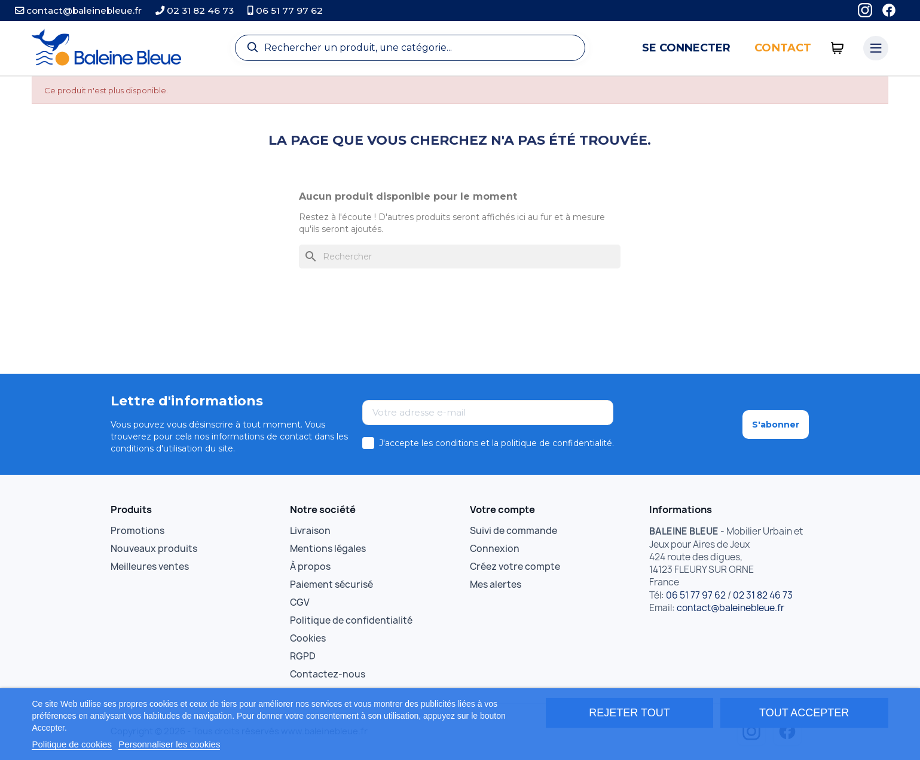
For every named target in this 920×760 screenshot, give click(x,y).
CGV (300, 602)
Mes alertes (495, 584)
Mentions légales (328, 548)
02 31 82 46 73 (194, 10)
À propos (310, 566)
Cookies (308, 638)
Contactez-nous (327, 674)
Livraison (310, 530)
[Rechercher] (460, 256)
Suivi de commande (513, 530)
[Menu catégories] (875, 48)
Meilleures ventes (150, 566)
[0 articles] (837, 48)
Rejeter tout (629, 713)
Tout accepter (804, 713)
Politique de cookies (71, 744)
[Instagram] (865, 10)
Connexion (494, 548)
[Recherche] (410, 48)
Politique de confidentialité (351, 620)
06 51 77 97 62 (285, 10)
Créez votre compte (515, 566)
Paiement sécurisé (331, 584)
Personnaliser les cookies (169, 744)
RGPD (303, 656)
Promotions (137, 530)
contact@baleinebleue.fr (78, 10)
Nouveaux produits (154, 548)
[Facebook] (889, 10)
